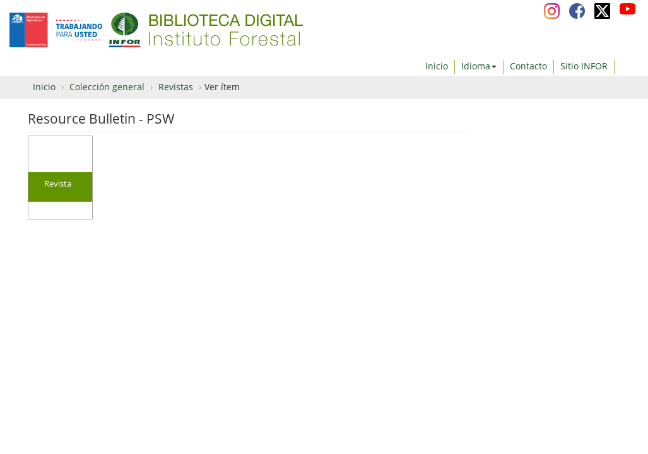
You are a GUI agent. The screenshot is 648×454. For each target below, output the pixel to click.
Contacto (528, 66)
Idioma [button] (479, 66)
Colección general (106, 87)
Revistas (175, 87)
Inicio (436, 66)
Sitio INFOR (584, 66)
